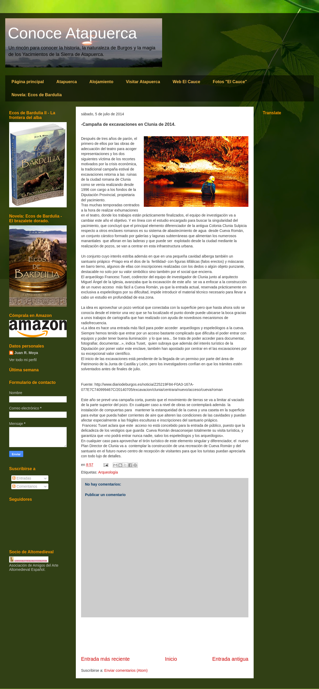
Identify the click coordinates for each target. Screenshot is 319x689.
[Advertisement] (164, 636)
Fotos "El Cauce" (230, 81)
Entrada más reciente (105, 659)
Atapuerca (66, 81)
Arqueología (108, 472)
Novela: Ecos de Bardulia (37, 95)
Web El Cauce (186, 81)
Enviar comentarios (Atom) (126, 670)
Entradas (21, 478)
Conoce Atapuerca (72, 33)
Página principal (28, 81)
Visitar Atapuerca (143, 81)
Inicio (171, 659)
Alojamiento (101, 81)
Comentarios (24, 486)
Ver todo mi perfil (23, 360)
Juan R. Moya (26, 353)
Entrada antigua (230, 659)
